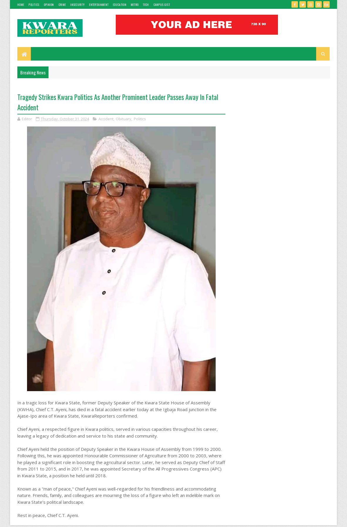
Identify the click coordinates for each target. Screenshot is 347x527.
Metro (135, 4)
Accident (105, 118)
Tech (146, 4)
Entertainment (98, 4)
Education (119, 4)
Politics (34, 4)
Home (20, 4)
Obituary (123, 118)
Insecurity (77, 4)
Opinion (49, 4)
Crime (62, 4)
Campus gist (161, 4)
